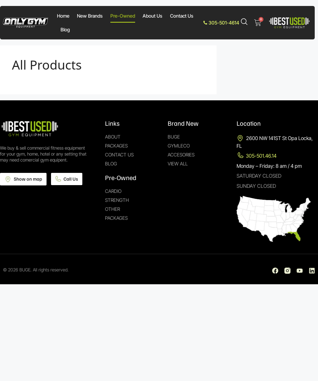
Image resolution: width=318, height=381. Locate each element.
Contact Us (181, 16)
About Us (152, 16)
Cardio (113, 191)
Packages (116, 146)
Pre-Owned (122, 16)
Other (112, 209)
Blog (65, 30)
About (113, 137)
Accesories (181, 155)
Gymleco (179, 146)
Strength (117, 200)
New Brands (90, 16)
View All (178, 164)
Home (63, 16)
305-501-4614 (221, 23)
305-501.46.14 (261, 156)
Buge (174, 137)
